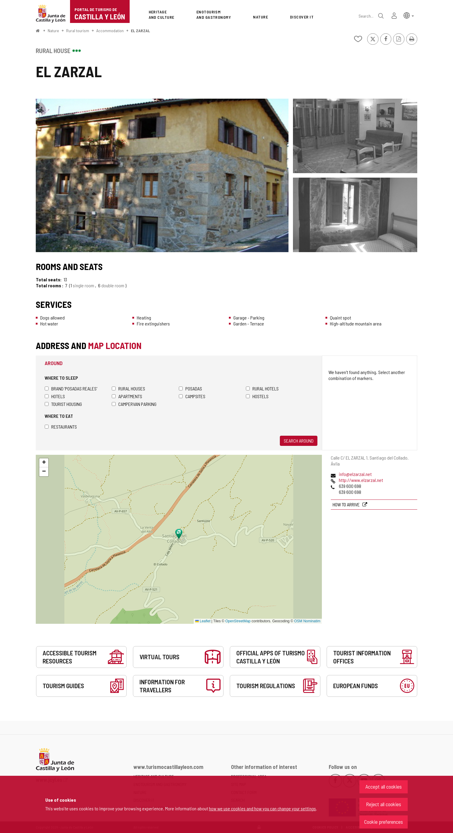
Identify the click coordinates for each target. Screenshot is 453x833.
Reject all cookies (383, 804)
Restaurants (61, 426)
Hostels (257, 396)
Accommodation (110, 30)
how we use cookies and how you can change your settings (262, 808)
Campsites (192, 396)
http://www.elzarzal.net (361, 480)
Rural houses (128, 388)
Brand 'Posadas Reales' (71, 388)
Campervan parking (134, 404)
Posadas (190, 388)
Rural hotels (262, 388)
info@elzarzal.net (355, 474)
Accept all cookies (383, 786)
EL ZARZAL (140, 30)
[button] (409, 15)
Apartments (127, 396)
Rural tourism (77, 30)
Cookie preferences (383, 821)
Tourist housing (63, 404)
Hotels (55, 396)
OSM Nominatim (307, 621)
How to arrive (347, 504)
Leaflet (202, 621)
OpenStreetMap (238, 621)
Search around (299, 440)
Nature (53, 30)
